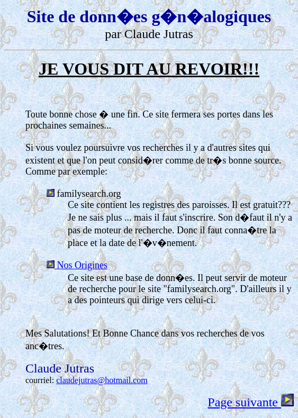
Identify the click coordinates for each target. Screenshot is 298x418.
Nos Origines (77, 265)
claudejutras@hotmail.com (101, 380)
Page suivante (250, 402)
